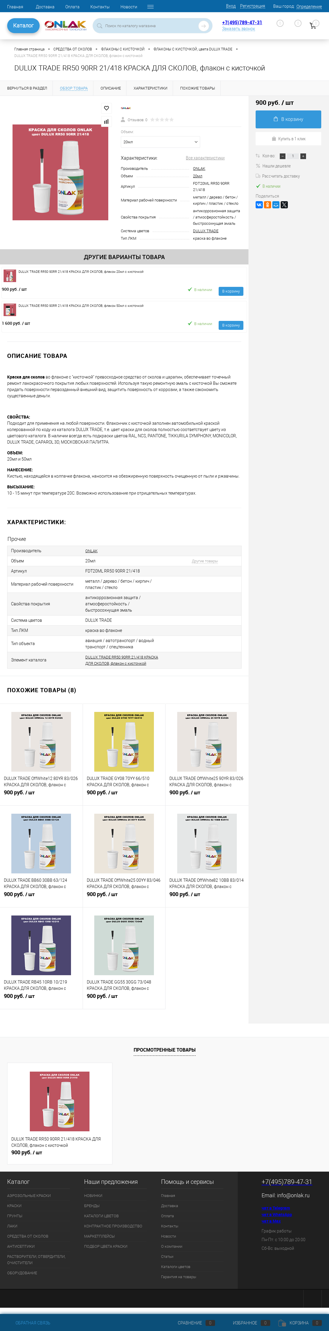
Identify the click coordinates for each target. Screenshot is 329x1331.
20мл (197, 176)
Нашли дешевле (273, 166)
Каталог (23, 25)
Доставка (45, 6)
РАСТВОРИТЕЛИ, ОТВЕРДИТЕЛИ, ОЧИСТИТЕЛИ (36, 1266)
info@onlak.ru (293, 1201)
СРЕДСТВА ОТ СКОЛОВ (27, 1242)
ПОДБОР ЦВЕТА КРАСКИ (105, 1252)
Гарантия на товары (178, 1283)
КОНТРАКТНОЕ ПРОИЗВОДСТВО (113, 1232)
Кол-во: (269, 156)
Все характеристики (205, 158)
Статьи (167, 1263)
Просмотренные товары (165, 1056)
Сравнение (191, 1323)
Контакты (100, 6)
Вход (231, 6)
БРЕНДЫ (92, 1212)
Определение (309, 6)
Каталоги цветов (175, 1273)
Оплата (72, 6)
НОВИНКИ (93, 1202)
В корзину (231, 291)
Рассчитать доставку (278, 176)
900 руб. (14, 289)
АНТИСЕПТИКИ (21, 1252)
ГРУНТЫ (14, 1222)
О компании (171, 1252)
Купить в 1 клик (288, 138)
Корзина (300, 1323)
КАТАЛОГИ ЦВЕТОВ (101, 1222)
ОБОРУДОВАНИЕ (22, 1279)
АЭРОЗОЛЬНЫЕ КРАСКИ (29, 1202)
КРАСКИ (14, 1212)
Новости (129, 6)
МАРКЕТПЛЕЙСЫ (99, 1242)
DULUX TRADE (205, 231)
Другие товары (205, 561)
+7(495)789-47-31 (242, 22)
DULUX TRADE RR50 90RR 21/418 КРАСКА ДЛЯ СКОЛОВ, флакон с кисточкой (117, 663)
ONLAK (199, 168)
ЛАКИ (12, 1232)
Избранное (246, 1323)
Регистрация (252, 6)
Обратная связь (28, 1323)
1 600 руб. (16, 323)
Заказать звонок (238, 28)
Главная (15, 6)
